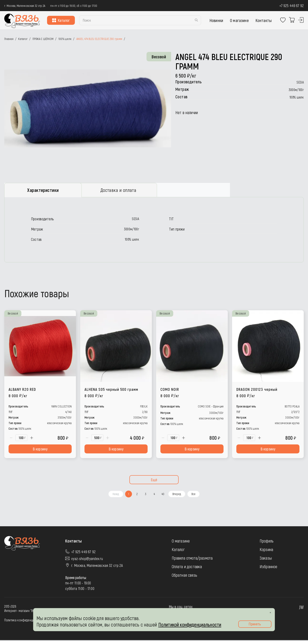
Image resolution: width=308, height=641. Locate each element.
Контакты (264, 20)
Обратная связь (184, 576)
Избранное (268, 567)
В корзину (40, 450)
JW (301, 608)
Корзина (266, 550)
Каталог (61, 20)
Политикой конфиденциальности (189, 624)
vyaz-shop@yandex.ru (87, 559)
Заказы (266, 559)
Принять (255, 624)
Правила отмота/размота (192, 559)
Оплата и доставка (187, 567)
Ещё (154, 480)
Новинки (216, 20)
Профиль (267, 541)
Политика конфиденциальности (25, 621)
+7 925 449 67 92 (291, 5)
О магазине (239, 20)
